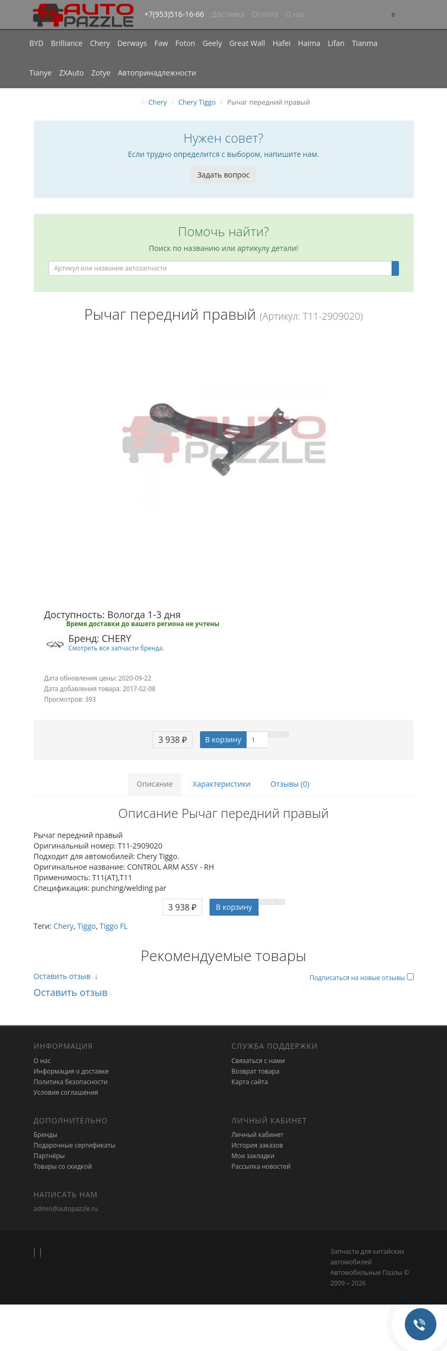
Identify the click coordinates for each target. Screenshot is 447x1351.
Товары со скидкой (63, 1166)
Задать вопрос (223, 175)
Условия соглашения (66, 1092)
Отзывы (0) (289, 784)
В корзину (223, 739)
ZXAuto (71, 73)
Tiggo (87, 926)
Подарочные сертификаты (75, 1145)
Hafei (281, 43)
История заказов (257, 1145)
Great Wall (247, 43)
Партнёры (49, 1155)
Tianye (41, 73)
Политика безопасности (71, 1081)
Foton (185, 43)
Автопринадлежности (157, 73)
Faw (161, 43)
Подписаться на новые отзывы (358, 977)
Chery (100, 43)
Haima (309, 43)
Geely (212, 43)
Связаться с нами (258, 1060)
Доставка (228, 14)
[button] (393, 15)
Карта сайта (250, 1081)
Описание (155, 784)
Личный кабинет (258, 1134)
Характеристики (222, 784)
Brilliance (67, 43)
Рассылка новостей (261, 1166)
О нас (296, 14)
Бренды (46, 1134)
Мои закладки (253, 1155)
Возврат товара (256, 1071)
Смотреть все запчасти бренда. (117, 648)
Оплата (265, 14)
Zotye (100, 73)
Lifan (336, 43)
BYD (37, 43)
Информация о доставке (71, 1071)
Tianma (364, 43)
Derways (132, 43)
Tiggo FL (114, 926)
